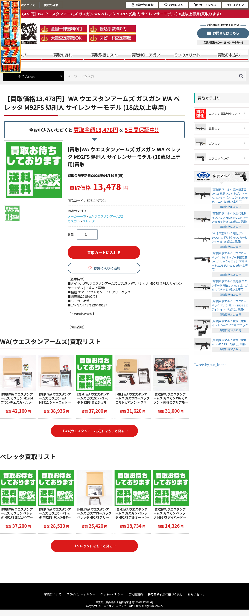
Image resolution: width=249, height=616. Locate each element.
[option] (34, 169)
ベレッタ (88, 221)
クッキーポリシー (111, 595)
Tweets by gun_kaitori (210, 364)
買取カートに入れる (104, 252)
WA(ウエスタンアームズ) (106, 216)
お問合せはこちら (226, 33)
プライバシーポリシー (80, 595)
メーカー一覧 (77, 216)
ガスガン (74, 221)
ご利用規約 (135, 595)
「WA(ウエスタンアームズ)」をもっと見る (93, 431)
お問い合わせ (196, 595)
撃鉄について (52, 595)
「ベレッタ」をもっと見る (93, 546)
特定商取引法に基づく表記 (165, 595)
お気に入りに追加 (107, 268)
